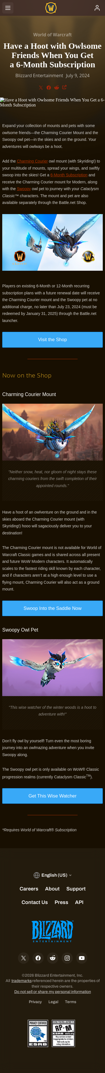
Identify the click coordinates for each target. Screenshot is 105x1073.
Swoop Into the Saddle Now (52, 608)
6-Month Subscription (68, 175)
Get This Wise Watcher (53, 796)
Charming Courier (32, 161)
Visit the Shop (52, 339)
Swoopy (24, 188)
